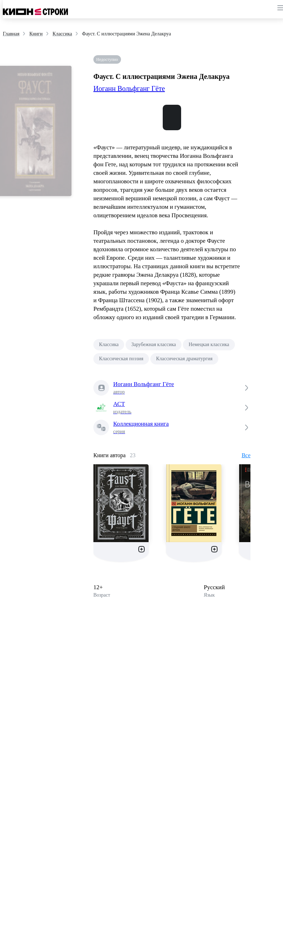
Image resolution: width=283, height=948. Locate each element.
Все (246, 455)
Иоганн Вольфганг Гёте (129, 88)
